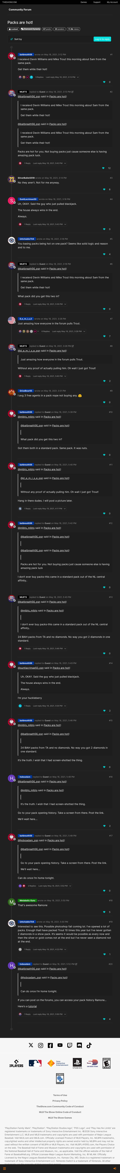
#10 (110, 412)
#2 (111, 91)
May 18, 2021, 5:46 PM (65, 720)
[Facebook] (50, 1045)
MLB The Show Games (60, 1117)
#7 (111, 318)
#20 (110, 964)
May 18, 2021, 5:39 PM (65, 412)
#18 (110, 900)
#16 (110, 777)
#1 (111, 54)
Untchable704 (27, 239)
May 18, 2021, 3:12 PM (55, 54)
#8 (111, 346)
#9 (111, 390)
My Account (112, 2)
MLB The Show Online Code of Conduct (60, 1112)
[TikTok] (89, 1045)
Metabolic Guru (27, 900)
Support (96, 2)
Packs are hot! (57, 96)
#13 (110, 597)
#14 (110, 663)
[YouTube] (60, 1045)
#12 (110, 523)
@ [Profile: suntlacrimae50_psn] (31, 667)
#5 (111, 239)
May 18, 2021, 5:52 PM (63, 964)
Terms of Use (60, 1095)
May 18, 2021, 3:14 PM (56, 178)
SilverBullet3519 (26, 178)
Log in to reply (102, 39)
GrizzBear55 (26, 390)
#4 (111, 199)
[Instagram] (40, 1045)
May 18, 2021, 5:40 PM (65, 464)
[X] (30, 1045)
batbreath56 (26, 54)
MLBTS (23, 91)
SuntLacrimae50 (28, 199)
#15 (110, 720)
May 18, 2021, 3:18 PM (59, 199)
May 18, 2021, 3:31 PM (55, 390)
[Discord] (79, 1045)
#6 (111, 264)
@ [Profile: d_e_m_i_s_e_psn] (29, 350)
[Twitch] (69, 1045)
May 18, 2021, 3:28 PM (55, 318)
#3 (111, 178)
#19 (110, 921)
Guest (42, 91)
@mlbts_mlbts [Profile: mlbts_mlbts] (26, 416)
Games (84, 2)
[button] (4, 1168)
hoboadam (25, 777)
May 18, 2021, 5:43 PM (60, 597)
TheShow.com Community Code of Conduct (60, 1106)
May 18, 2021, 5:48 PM (63, 777)
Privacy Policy (60, 1100)
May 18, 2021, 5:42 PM (65, 523)
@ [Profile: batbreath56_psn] (29, 96)
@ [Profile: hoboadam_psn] (28, 840)
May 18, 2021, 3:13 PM (60, 91)
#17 (110, 835)
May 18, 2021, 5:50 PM (58, 900)
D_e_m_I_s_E (26, 318)
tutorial (32, 1006)
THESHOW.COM (9, 2)
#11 (110, 464)
